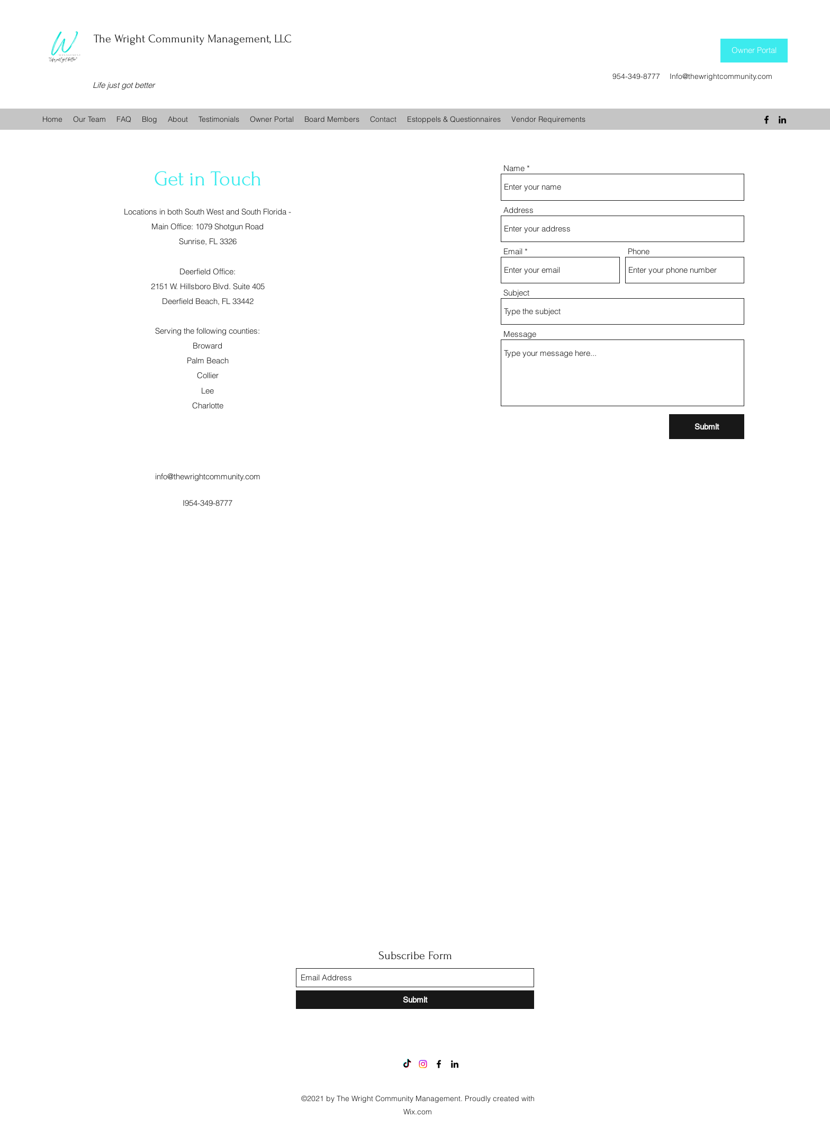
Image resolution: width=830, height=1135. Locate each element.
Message (519, 334)
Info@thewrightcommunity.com (721, 76)
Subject (516, 293)
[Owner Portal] (754, 50)
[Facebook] (766, 119)
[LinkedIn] (782, 119)
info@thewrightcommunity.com (207, 476)
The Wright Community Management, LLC (193, 38)
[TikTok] (407, 1064)
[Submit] (706, 426)
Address (518, 210)
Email (512, 251)
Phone (638, 251)
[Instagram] (423, 1064)
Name (514, 168)
